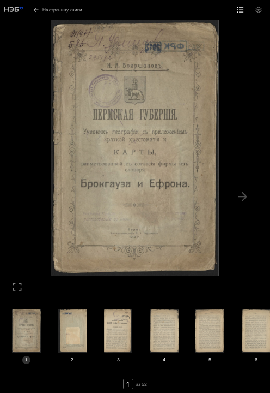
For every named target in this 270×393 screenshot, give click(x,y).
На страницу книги (57, 10)
